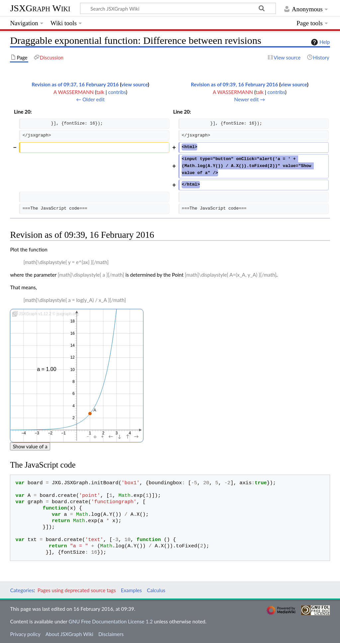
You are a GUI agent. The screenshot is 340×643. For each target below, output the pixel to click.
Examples (131, 590)
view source (134, 84)
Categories (22, 590)
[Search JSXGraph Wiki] (178, 8)
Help (319, 42)
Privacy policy (25, 634)
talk (100, 92)
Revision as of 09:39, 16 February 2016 (234, 84)
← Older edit (90, 99)
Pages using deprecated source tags (77, 590)
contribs (117, 92)
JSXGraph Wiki (40, 8)
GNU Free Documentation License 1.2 (111, 621)
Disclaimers (111, 634)
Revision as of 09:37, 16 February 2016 (75, 84)
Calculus (156, 590)
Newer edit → (249, 99)
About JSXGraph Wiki (69, 634)
